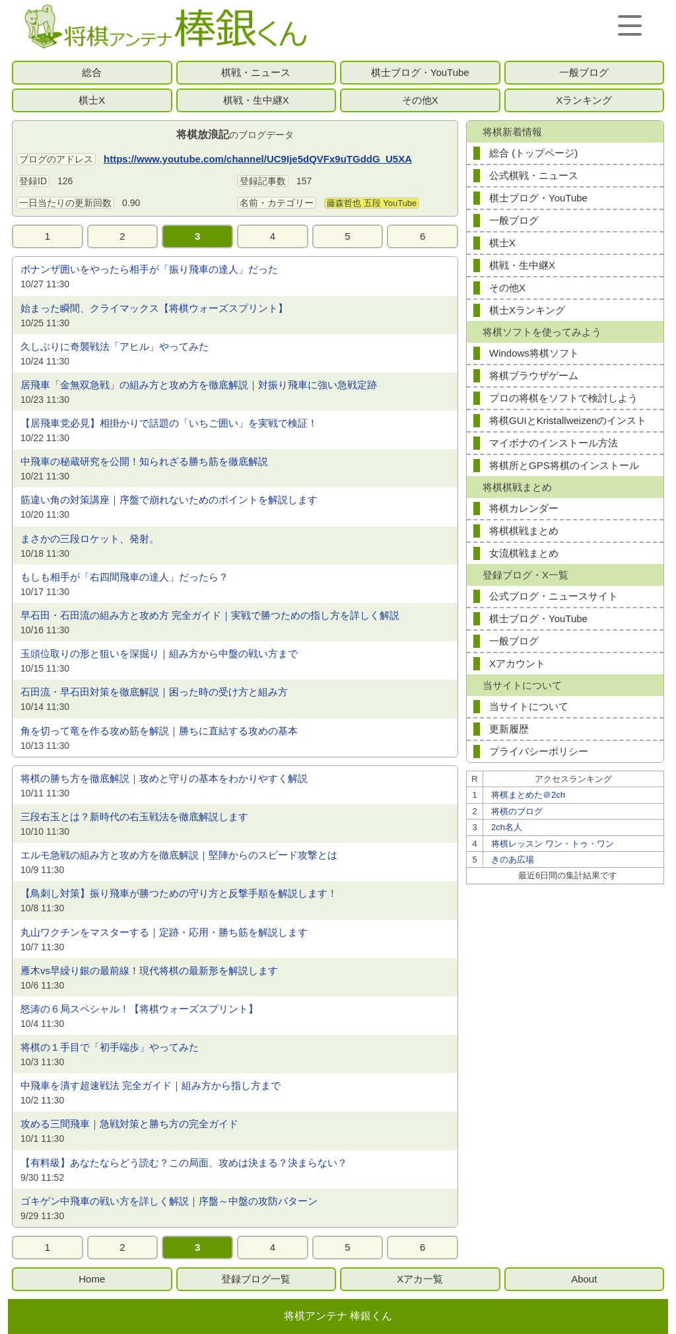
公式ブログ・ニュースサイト (553, 596)
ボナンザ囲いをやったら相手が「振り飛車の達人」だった (149, 269)
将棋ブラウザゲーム (533, 375)
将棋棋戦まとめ (523, 530)
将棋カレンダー (523, 508)
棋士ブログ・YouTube (420, 72)
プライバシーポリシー (538, 751)
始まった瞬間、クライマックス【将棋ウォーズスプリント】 (154, 308)
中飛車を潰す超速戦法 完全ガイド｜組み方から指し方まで (150, 1085)
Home (92, 1278)
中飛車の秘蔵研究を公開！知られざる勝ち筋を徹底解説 (144, 461)
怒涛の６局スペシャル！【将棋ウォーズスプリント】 (139, 1008)
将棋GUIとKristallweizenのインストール (567, 423)
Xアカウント (517, 663)
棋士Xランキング (527, 310)
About (584, 1278)
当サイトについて (528, 706)
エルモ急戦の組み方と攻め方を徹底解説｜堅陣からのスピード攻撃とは (178, 854)
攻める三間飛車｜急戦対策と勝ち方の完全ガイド (129, 1123)
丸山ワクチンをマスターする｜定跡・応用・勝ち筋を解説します (164, 932)
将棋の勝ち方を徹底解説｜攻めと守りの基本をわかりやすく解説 (164, 778)
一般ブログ (584, 72)
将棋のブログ (517, 811)
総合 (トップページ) (533, 152)
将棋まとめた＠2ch (528, 795)
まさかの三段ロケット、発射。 (89, 538)
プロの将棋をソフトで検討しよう (563, 398)
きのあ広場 (512, 859)
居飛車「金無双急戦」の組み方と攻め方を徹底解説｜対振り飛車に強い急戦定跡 (198, 384)
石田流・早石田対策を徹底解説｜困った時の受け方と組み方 (154, 691)
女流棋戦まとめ (523, 553)
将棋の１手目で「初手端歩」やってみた (109, 1047)
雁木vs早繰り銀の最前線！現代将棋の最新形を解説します (149, 970)
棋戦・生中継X (256, 100)
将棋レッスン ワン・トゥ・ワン (552, 844)
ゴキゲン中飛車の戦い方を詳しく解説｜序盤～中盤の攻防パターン (169, 1201)
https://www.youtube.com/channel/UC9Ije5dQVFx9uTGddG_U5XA (258, 158)
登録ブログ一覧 (255, 1278)
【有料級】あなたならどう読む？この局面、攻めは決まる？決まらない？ (183, 1162)
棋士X (92, 100)
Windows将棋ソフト (534, 353)
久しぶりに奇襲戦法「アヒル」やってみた (114, 346)
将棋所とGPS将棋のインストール (564, 465)
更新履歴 (509, 728)
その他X (420, 100)
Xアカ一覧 (420, 1278)
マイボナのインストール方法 (553, 442)
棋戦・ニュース (255, 72)
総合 (92, 72)
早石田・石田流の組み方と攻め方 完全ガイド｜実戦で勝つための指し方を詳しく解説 (209, 615)
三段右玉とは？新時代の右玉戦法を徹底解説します (134, 816)
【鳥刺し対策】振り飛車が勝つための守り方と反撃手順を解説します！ (178, 893)
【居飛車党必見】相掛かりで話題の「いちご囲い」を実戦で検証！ (169, 423)
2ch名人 (506, 827)
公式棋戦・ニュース (533, 175)
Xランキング (584, 100)
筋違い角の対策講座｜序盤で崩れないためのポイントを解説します (169, 499)
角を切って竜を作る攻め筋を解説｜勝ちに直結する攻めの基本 (159, 730)
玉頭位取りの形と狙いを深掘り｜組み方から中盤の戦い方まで (159, 653)
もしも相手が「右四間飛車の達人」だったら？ (124, 576)
